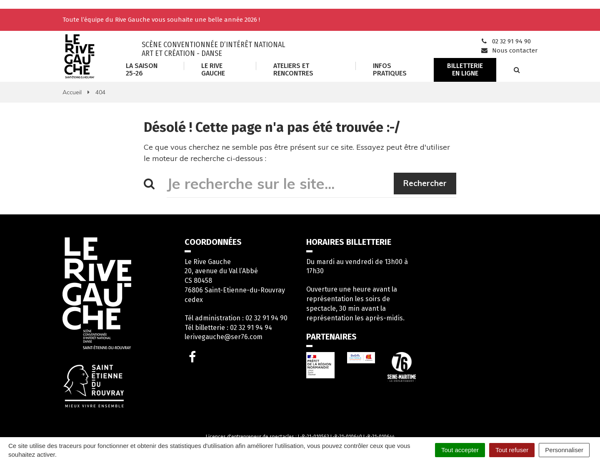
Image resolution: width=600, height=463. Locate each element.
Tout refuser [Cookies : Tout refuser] (511, 449)
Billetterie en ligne (465, 69)
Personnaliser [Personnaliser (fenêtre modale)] (564, 449)
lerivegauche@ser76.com (223, 337)
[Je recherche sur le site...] (280, 183)
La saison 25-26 (142, 69)
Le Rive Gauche (213, 69)
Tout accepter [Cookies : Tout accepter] (460, 449)
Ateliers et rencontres (293, 69)
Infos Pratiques (390, 69)
